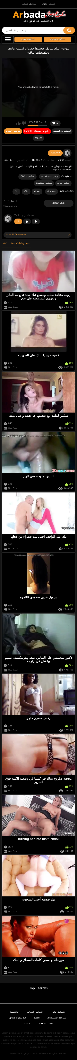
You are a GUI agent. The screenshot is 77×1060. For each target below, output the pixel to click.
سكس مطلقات (44, 183)
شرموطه (51, 191)
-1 (36, 221)
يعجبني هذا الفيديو (18, 123)
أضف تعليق (58, 203)
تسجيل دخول (48, 4)
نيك (16, 191)
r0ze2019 (55, 153)
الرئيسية (14, 1012)
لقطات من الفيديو (62, 131)
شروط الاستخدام (56, 1018)
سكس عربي (63, 183)
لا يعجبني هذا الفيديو (23, 123)
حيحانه (37, 191)
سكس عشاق (27, 176)
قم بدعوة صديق (17, 1018)
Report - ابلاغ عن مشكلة (36, 131)
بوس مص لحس (49, 176)
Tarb (17, 215)
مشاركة (38, 138)
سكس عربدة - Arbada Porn (34, 1054)
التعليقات (11, 201)
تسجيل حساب (29, 4)
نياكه (26, 191)
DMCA (27, 1024)
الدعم (37, 1018)
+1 (27, 221)
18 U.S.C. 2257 (45, 1024)
